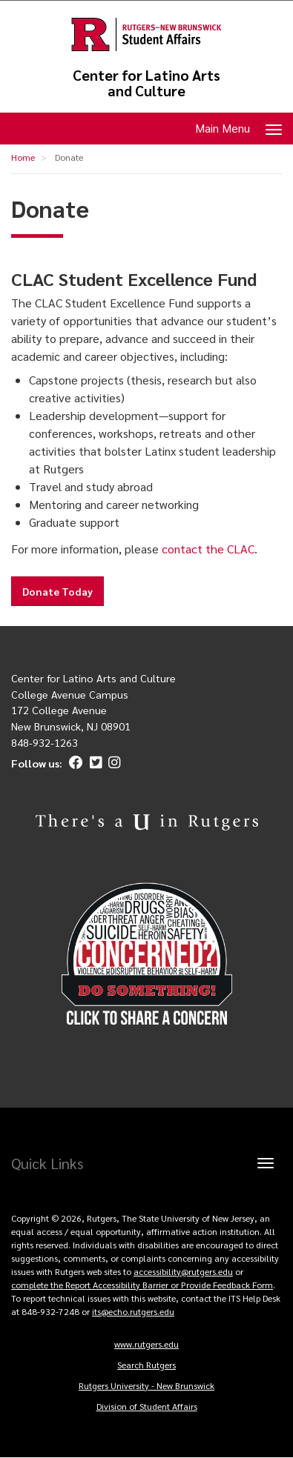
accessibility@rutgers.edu (183, 1271)
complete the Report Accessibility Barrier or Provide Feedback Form (142, 1285)
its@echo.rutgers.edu (133, 1311)
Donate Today (57, 591)
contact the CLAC (208, 548)
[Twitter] (94, 763)
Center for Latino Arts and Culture (146, 83)
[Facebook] (74, 763)
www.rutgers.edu (146, 1344)
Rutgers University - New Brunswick (146, 1385)
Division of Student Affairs (146, 1406)
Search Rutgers (146, 1365)
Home (23, 157)
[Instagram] (112, 763)
